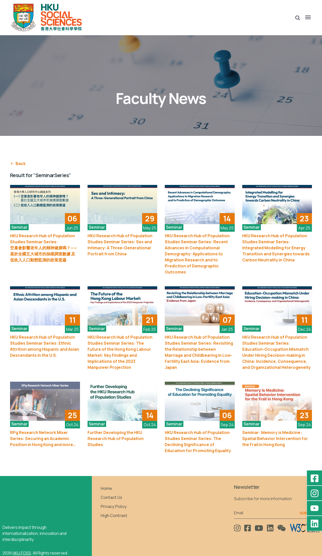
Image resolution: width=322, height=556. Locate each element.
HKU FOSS (22, 553)
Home (106, 488)
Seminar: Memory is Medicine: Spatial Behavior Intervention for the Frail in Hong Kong (275, 438)
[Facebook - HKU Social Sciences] (314, 478)
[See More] (45, 204)
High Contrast (114, 515)
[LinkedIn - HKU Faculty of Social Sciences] (314, 523)
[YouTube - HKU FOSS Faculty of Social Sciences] (314, 508)
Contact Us (111, 497)
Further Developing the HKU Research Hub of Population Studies (116, 438)
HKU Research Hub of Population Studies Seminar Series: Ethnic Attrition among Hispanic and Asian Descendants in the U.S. (44, 346)
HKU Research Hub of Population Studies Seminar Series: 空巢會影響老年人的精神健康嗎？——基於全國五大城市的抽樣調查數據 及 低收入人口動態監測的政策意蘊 (43, 248)
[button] (297, 17)
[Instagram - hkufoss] (314, 493)
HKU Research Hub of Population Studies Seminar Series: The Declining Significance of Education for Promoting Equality (198, 441)
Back (18, 164)
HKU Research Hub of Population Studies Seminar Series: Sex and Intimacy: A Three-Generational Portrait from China (120, 245)
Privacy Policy (114, 506)
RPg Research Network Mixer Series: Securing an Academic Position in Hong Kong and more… (42, 438)
